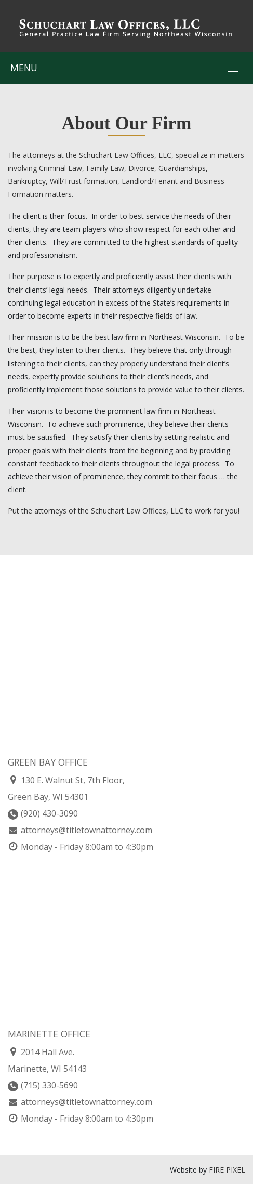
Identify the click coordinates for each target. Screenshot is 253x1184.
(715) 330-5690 (43, 1085)
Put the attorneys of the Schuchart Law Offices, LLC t (98, 511)
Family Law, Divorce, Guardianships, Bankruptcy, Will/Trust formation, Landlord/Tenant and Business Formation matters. (116, 181)
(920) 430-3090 (43, 813)
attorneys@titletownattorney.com (80, 830)
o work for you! (213, 511)
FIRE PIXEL (227, 1170)
